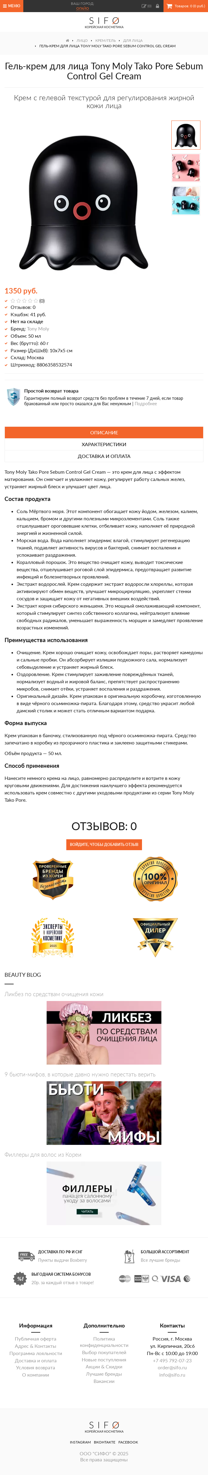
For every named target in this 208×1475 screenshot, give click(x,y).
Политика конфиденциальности (104, 1342)
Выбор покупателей (104, 1352)
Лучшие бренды (104, 1374)
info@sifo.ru (172, 1374)
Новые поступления (104, 1359)
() (146, 6)
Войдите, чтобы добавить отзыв (104, 844)
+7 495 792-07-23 (172, 1360)
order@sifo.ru (172, 1367)
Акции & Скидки (104, 1366)
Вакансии (104, 1381)
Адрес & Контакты (35, 1346)
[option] (84, 201)
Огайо (82, 8)
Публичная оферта (35, 1338)
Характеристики (104, 444)
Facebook (128, 1442)
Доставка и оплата (104, 456)
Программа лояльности (35, 1353)
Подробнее (146, 403)
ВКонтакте (104, 1442)
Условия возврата (35, 1367)
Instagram (80, 1442)
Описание (104, 432)
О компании (35, 1374)
